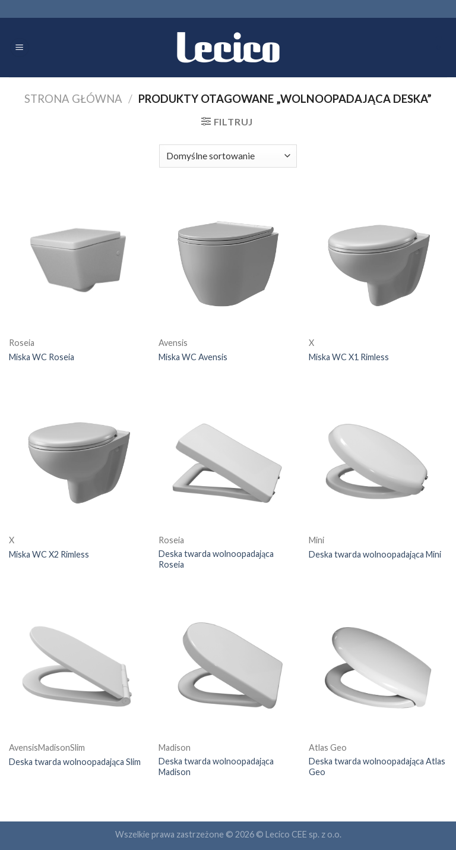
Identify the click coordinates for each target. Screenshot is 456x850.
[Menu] (19, 48)
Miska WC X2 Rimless (49, 554)
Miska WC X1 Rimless (349, 357)
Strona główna (73, 98)
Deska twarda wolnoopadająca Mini (375, 554)
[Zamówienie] (228, 156)
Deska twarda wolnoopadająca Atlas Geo (377, 766)
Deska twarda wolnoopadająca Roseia (216, 559)
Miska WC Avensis (193, 357)
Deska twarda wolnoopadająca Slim (75, 762)
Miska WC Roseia (41, 357)
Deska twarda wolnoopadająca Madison (216, 766)
